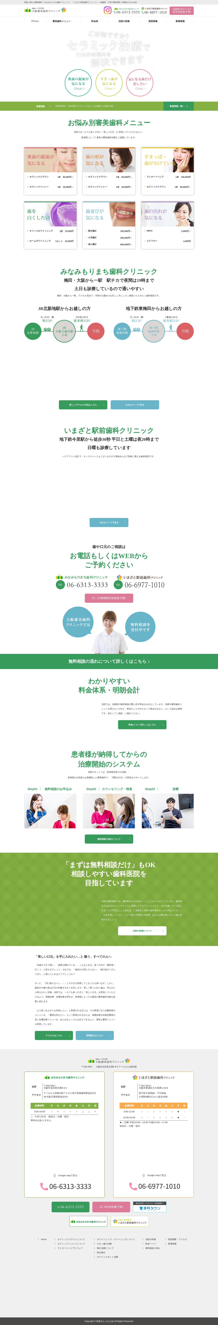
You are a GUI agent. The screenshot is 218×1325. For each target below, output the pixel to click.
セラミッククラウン (39, 176)
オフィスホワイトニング (41, 231)
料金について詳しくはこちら (142, 724)
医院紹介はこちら (94, 1035)
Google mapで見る (68, 1175)
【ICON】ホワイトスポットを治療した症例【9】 (90, 106)
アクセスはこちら (53, 1035)
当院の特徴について (142, 931)
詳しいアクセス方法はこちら (83, 405)
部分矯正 (92, 231)
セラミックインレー (39, 186)
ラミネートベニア (155, 176)
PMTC (150, 231)
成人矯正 (92, 244)
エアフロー (152, 241)
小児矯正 (92, 237)
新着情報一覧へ (177, 106)
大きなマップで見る (134, 405)
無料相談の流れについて (109, 839)
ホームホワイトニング (40, 241)
